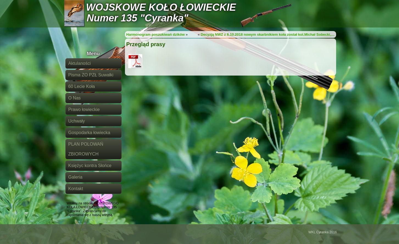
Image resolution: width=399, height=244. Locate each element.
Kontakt (75, 188)
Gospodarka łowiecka (89, 132)
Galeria (75, 177)
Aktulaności (79, 63)
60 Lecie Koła (81, 86)
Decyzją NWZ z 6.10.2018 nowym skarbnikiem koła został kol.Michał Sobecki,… (268, 34)
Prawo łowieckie (84, 109)
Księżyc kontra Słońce (89, 165)
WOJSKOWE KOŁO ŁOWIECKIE (161, 7)
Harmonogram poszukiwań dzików (155, 34)
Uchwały (76, 121)
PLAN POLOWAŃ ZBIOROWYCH (85, 149)
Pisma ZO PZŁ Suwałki (90, 75)
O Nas (74, 98)
